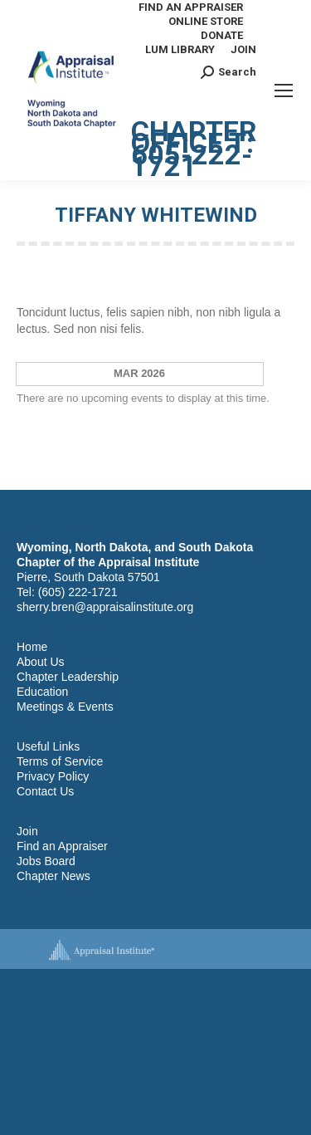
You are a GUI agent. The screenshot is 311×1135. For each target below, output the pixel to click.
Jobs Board (46, 861)
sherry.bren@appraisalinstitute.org (105, 607)
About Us (41, 661)
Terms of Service (60, 761)
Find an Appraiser (62, 846)
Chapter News (53, 876)
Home (32, 646)
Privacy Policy (53, 776)
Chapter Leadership (68, 676)
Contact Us (45, 791)
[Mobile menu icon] (283, 90)
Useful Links (48, 746)
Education (42, 691)
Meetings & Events (65, 706)
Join (27, 831)
